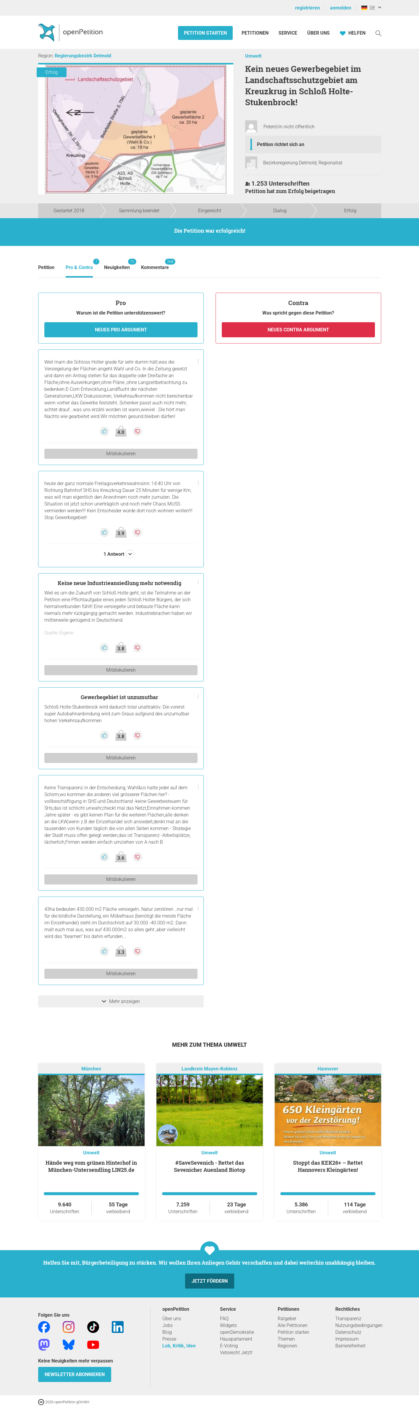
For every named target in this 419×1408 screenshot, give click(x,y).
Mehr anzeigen (121, 1001)
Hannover (328, 1069)
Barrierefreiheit (350, 1346)
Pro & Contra (79, 264)
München (91, 1069)
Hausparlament (236, 1339)
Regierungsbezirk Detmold (83, 56)
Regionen (287, 1346)
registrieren (307, 8)
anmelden (340, 8)
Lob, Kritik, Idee (179, 1346)
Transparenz (348, 1318)
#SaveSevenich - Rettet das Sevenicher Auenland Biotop (209, 1166)
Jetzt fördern (210, 1281)
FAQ (224, 1318)
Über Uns (318, 33)
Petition (46, 267)
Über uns (171, 1318)
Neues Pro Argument (121, 330)
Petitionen (256, 33)
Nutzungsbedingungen (359, 1325)
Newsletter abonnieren (75, 1374)
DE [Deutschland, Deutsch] (368, 8)
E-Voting (229, 1346)
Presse (169, 1339)
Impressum (347, 1339)
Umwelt (253, 56)
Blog (167, 1332)
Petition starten (205, 33)
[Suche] (378, 33)
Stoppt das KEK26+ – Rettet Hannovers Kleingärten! (328, 1166)
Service (288, 33)
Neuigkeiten (117, 264)
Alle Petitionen (293, 1325)
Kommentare (155, 264)
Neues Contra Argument (298, 330)
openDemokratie (237, 1332)
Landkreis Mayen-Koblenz (209, 1069)
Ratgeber (287, 1318)
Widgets (228, 1325)
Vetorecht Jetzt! (236, 1352)
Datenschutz (348, 1332)
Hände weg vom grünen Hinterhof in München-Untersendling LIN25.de (91, 1166)
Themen (286, 1339)
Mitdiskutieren (121, 453)
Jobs (167, 1325)
